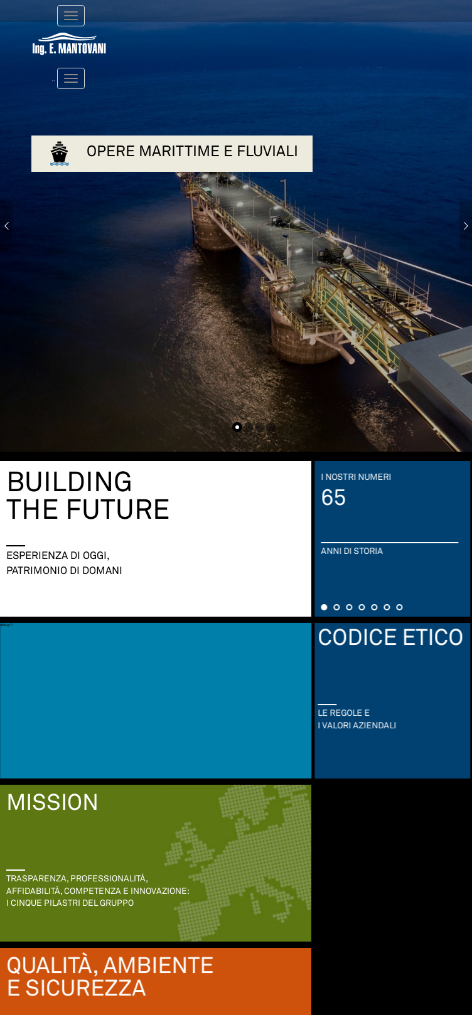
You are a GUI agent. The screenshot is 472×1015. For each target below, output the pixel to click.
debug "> (19, 613)
